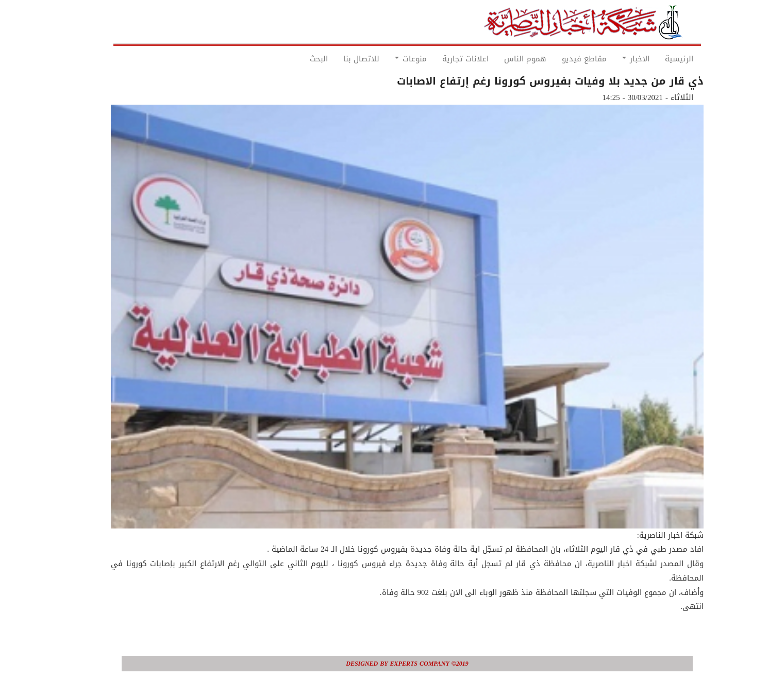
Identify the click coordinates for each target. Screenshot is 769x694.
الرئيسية (656, 59)
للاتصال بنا (339, 59)
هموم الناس (502, 59)
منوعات (388, 59)
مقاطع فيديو (561, 59)
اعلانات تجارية (443, 59)
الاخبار (613, 59)
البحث (296, 59)
